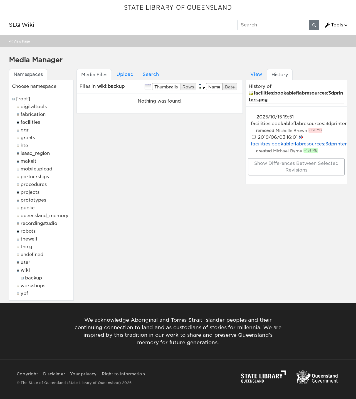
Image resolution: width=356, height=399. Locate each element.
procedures (33, 184)
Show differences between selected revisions (296, 167)
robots (28, 231)
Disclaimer (54, 374)
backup (33, 278)
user (25, 262)
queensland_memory (44, 215)
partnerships (35, 176)
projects (30, 192)
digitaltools (34, 106)
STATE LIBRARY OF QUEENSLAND (178, 7)
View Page (22, 41)
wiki (25, 270)
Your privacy (83, 374)
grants (28, 137)
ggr (25, 130)
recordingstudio (39, 223)
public (28, 207)
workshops (33, 285)
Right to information (123, 374)
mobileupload (36, 169)
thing (26, 246)
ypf (24, 293)
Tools (334, 25)
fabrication (33, 114)
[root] (23, 98)
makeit (28, 161)
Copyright (27, 374)
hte (24, 145)
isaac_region (35, 153)
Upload (125, 74)
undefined (32, 254)
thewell (29, 239)
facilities (30, 122)
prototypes (33, 200)
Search (151, 74)
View (256, 74)
